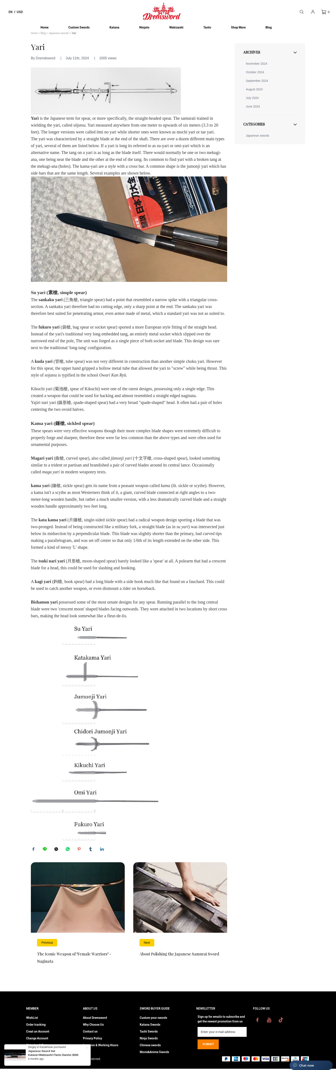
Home (34, 33)
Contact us (90, 1032)
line (45, 850)
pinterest (79, 850)
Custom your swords (153, 1019)
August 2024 (254, 89)
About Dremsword (95, 1019)
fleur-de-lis (116, 615)
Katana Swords (150, 1026)
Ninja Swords (149, 1039)
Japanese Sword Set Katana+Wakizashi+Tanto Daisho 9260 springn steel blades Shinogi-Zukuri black (55, 1054)
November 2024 (256, 63)
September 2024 (257, 80)
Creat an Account (37, 1032)
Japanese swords (59, 33)
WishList (32, 1019)
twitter (57, 850)
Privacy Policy (92, 1039)
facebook (34, 850)
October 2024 (255, 72)
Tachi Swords (149, 1032)
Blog (43, 33)
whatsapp (68, 850)
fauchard (196, 581)
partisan (75, 465)
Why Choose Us (93, 1026)
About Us (90, 1010)
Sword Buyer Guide (155, 1010)
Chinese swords (150, 1046)
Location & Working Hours (100, 1046)
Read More (78, 918)
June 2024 (253, 106)
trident (56, 465)
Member (32, 1010)
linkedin (102, 850)
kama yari (40, 485)
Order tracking (36, 1026)
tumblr (91, 850)
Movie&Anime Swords (154, 1053)
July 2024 (252, 98)
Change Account (37, 1039)
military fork (126, 526)
